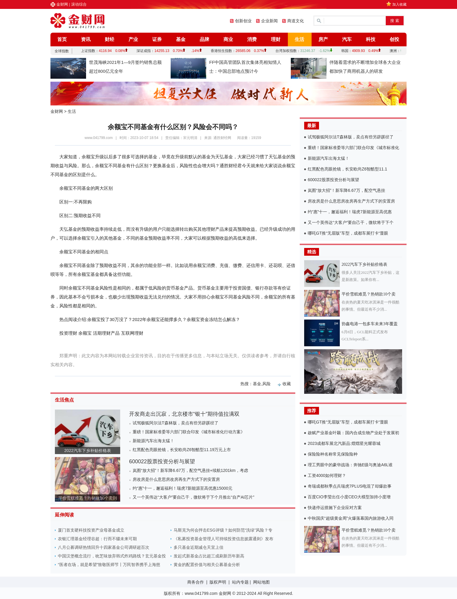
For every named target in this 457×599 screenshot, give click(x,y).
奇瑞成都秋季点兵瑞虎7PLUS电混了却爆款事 (349, 486)
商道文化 (295, 20)
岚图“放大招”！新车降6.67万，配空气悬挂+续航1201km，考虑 (190, 470)
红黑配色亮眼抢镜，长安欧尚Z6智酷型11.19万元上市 (182, 449)
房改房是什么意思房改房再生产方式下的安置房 (176, 479)
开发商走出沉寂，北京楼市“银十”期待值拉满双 (184, 414)
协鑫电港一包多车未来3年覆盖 (370, 324)
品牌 (204, 39)
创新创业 (243, 20)
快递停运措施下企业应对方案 (335, 507)
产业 (133, 39)
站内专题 (240, 582)
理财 (275, 39)
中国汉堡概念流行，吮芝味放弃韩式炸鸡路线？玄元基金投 (112, 556)
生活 (299, 39)
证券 (157, 39)
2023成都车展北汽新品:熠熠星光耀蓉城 (344, 443)
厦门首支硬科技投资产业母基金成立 (91, 530)
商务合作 (195, 582)
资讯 (86, 39)
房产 (323, 39)
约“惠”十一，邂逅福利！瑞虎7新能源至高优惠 (350, 211)
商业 (228, 39)
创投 (394, 39)
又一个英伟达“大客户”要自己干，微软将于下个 (350, 222)
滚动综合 (79, 4)
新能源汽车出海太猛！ (153, 440)
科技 (370, 39)
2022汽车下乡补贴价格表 (87, 450)
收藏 (287, 383)
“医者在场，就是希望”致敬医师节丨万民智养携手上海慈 (109, 564)
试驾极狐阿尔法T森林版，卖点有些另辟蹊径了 (175, 423)
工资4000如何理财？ (327, 475)
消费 (252, 39)
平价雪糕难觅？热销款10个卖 (369, 294)
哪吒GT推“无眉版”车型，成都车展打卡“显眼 (348, 233)
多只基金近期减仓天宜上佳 (198, 547)
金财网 (62, 4)
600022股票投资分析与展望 (162, 461)
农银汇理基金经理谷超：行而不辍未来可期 (97, 538)
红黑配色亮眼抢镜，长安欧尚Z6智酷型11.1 (347, 169)
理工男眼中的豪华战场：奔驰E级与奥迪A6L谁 (350, 464)
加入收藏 (399, 4)
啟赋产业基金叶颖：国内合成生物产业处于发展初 (353, 432)
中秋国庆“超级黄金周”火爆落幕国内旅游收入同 (350, 518)
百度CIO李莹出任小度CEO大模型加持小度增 (349, 496)
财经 (109, 39)
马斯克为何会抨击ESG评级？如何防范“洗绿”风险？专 (223, 530)
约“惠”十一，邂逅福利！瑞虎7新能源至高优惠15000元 (182, 488)
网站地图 (261, 582)
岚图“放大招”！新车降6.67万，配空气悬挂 (346, 190)
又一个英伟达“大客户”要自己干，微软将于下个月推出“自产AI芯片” (193, 497)
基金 (180, 39)
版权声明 (218, 582)
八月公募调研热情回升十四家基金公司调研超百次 (103, 547)
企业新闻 (269, 20)
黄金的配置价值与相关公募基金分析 (207, 564)
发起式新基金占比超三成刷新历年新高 (209, 556)
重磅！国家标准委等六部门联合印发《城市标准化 (353, 147)
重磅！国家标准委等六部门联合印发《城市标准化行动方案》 (189, 431)
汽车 (347, 39)
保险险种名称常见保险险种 (333, 454)
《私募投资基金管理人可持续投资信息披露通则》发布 (223, 538)
